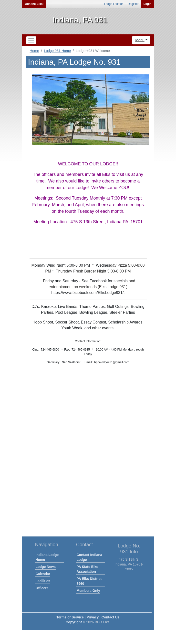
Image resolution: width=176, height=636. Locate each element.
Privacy (93, 617)
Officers (42, 588)
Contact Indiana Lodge (89, 557)
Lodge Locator (113, 4)
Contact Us (111, 617)
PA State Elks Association (87, 569)
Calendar (43, 574)
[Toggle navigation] (31, 40)
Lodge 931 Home (57, 51)
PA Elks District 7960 (89, 581)
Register (133, 4)
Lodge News (46, 567)
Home (34, 51)
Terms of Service (70, 617)
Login (148, 4)
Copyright (74, 622)
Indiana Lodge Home (47, 557)
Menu (140, 40)
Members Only (88, 591)
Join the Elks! (34, 4)
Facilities (43, 581)
